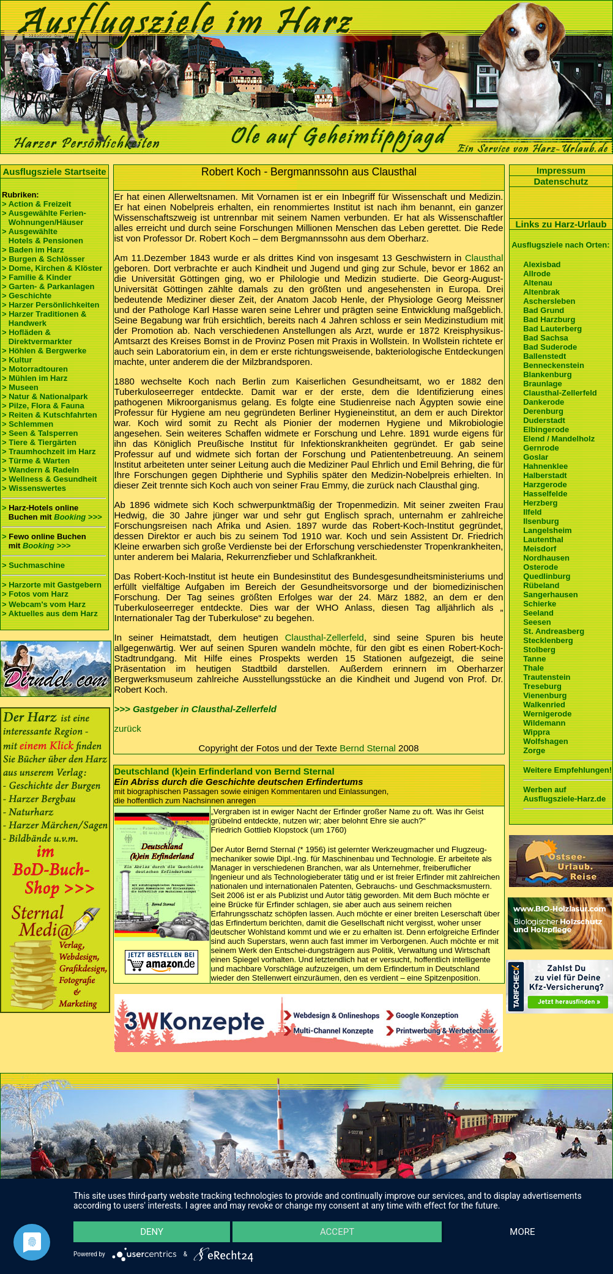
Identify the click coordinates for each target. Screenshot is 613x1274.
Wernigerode (547, 713)
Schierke (539, 603)
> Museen (20, 387)
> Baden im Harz (33, 249)
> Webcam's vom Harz (44, 604)
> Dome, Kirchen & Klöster (52, 268)
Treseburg (542, 686)
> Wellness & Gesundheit (49, 479)
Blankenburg (547, 374)
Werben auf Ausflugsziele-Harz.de (564, 794)
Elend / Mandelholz (559, 438)
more (522, 1231)
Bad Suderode (550, 347)
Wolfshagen (545, 741)
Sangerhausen (550, 594)
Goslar (535, 457)
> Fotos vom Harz (35, 593)
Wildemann (544, 722)
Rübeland (541, 585)
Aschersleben (549, 301)
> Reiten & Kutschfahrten (49, 414)
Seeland (538, 612)
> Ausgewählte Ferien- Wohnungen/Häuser (45, 217)
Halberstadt (545, 475)
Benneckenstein (553, 365)
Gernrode (541, 447)
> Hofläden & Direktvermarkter (37, 337)
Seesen (537, 622)
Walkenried (544, 704)
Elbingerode (546, 429)
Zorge (534, 750)
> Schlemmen (27, 424)
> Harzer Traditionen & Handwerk (44, 318)
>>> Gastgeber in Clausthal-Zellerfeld (195, 709)
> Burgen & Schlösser (43, 258)
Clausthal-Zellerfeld (324, 637)
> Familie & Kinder (37, 277)
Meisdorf (539, 548)
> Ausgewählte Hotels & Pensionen (42, 236)
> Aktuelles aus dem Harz (50, 613)
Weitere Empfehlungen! (567, 770)
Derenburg (543, 411)
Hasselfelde (545, 493)
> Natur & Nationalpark (45, 396)
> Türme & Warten (36, 460)
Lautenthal (543, 539)
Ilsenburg (541, 521)
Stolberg (539, 649)
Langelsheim (547, 530)
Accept (337, 1231)
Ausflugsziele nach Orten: (560, 244)
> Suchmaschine (33, 565)
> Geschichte (26, 295)
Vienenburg (545, 695)
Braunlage (542, 383)
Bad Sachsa (545, 337)
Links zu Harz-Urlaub (560, 224)
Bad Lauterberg (552, 328)
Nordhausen (546, 557)
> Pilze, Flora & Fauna (43, 405)
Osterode (540, 567)
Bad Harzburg (549, 319)
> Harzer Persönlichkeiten (50, 304)
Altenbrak (541, 291)
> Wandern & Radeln (40, 469)
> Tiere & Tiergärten (39, 442)
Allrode (537, 273)
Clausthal (484, 257)
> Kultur (17, 359)
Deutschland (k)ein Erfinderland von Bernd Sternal (224, 771)
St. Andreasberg (553, 631)
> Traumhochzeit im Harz (49, 451)
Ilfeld (532, 512)
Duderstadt (544, 420)
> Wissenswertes (34, 488)
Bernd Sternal (368, 748)
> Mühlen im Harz (34, 378)
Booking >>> (78, 516)
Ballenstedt (544, 356)
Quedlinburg (546, 576)
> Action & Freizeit (36, 203)
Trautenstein (546, 677)
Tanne (534, 658)
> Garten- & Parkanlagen (48, 286)
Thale (533, 667)
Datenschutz (560, 181)
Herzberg (540, 502)
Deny (151, 1231)
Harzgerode (545, 484)
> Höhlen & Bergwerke (44, 350)
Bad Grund (543, 310)
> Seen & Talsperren (40, 433)
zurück (127, 728)
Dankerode (543, 402)
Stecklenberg (548, 640)
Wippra (536, 732)
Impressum (561, 170)
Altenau (537, 282)
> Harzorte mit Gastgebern (52, 584)
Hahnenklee (545, 466)
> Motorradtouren (35, 369)
